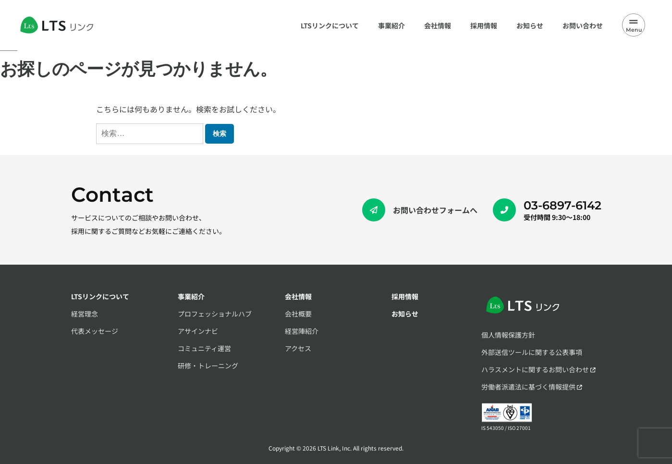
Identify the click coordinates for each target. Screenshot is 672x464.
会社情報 (298, 296)
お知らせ (404, 313)
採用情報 (404, 296)
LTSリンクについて (100, 296)
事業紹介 (191, 296)
